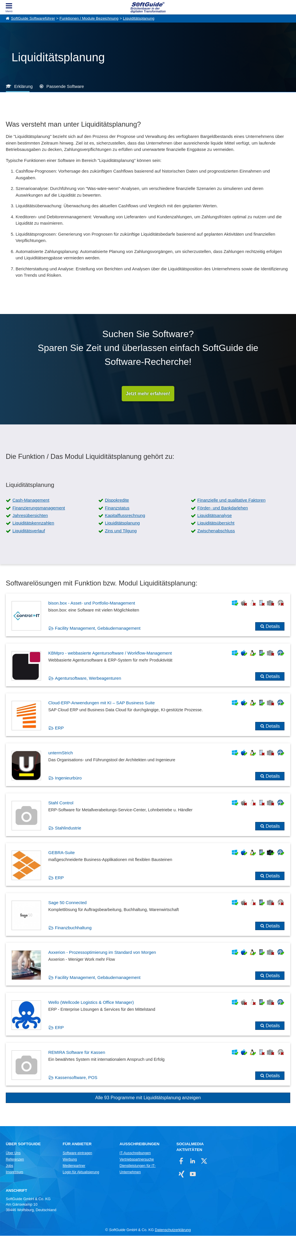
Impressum (14, 1172)
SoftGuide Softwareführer (33, 18)
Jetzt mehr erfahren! (148, 393)
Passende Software (65, 86)
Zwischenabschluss (216, 531)
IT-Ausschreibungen (135, 1153)
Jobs (9, 1166)
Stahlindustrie (68, 828)
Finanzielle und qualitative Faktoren (231, 500)
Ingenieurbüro (68, 778)
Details (273, 626)
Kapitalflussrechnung (125, 515)
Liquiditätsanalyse (214, 515)
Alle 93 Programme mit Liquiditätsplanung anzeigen (148, 1097)
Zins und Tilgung (121, 531)
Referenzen (15, 1160)
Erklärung (23, 86)
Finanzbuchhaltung (73, 927)
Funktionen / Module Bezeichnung (89, 18)
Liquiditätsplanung (138, 18)
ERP (59, 728)
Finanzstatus (117, 508)
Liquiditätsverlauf (28, 531)
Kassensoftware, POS (76, 1077)
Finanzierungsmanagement (38, 508)
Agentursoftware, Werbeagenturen (88, 678)
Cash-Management (30, 500)
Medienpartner (74, 1166)
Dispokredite (117, 500)
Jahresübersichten (30, 515)
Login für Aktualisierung (81, 1172)
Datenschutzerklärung (173, 1230)
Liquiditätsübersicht (215, 523)
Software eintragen (77, 1153)
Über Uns (13, 1153)
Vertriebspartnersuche (137, 1160)
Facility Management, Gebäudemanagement (97, 628)
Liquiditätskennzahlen (33, 523)
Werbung (70, 1160)
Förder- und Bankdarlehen (222, 508)
